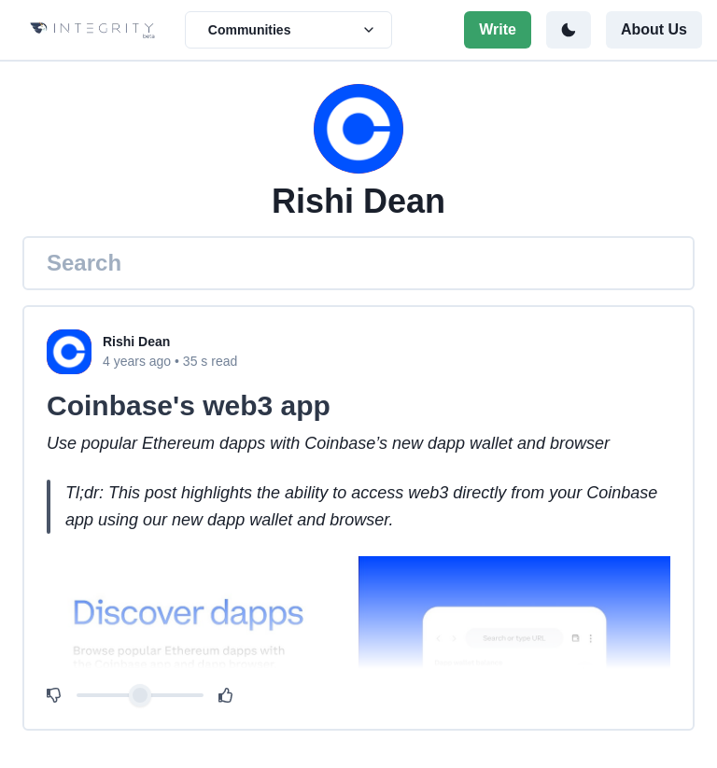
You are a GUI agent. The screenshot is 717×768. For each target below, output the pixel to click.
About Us (654, 29)
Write (497, 29)
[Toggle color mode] (568, 30)
